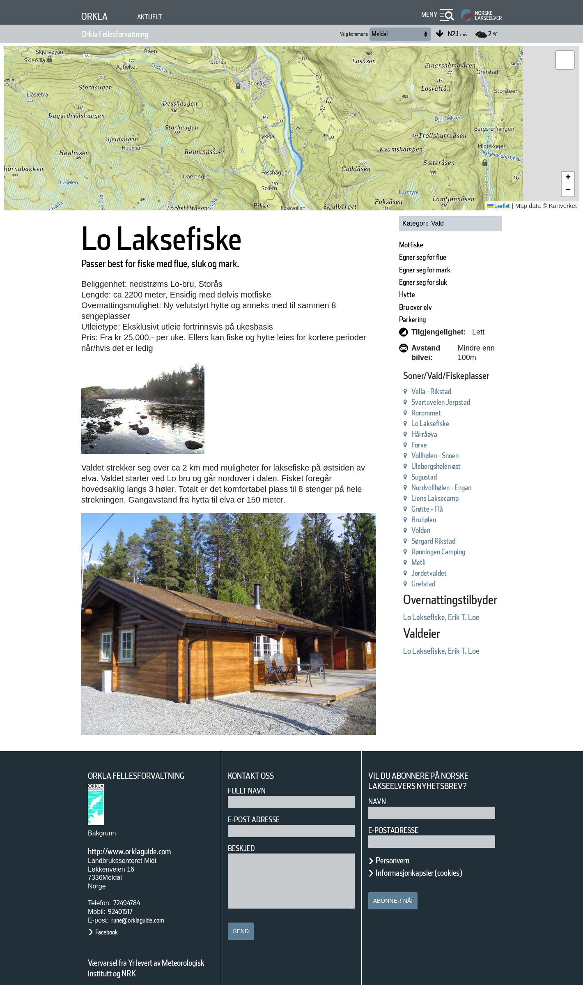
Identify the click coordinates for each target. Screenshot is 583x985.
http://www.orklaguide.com (143, 837)
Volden (391, 521)
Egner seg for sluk (399, 282)
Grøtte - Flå (399, 499)
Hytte (376, 294)
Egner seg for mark (401, 269)
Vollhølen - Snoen (411, 446)
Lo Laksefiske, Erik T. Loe (421, 608)
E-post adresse (260, 805)
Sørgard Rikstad (408, 531)
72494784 (130, 889)
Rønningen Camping (416, 542)
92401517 (124, 898)
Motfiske (381, 244)
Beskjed (244, 834)
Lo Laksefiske (403, 414)
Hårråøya (396, 424)
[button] (565, 60)
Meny (428, 14)
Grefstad (394, 574)
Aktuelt (156, 17)
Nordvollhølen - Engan (419, 478)
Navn (378, 787)
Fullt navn (250, 777)
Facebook (110, 919)
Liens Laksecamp (410, 488)
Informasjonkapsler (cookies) (435, 859)
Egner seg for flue (399, 257)
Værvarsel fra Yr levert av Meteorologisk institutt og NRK (150, 954)
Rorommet (398, 403)
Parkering (383, 319)
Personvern (399, 846)
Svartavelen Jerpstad (417, 392)
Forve (389, 435)
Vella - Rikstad (405, 382)
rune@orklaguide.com (147, 906)
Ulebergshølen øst (412, 456)
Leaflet (495, 206)
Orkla (96, 16)
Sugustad (396, 467)
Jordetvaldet (401, 563)
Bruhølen (395, 510)
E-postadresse (398, 816)
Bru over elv (388, 307)
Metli (388, 553)
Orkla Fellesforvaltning (127, 34)
